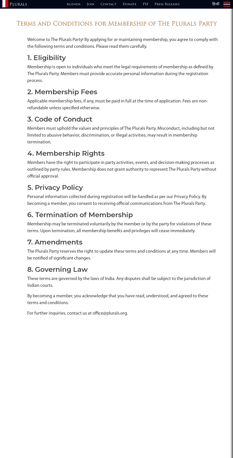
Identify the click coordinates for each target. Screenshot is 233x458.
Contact (108, 4)
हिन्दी (215, 4)
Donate (130, 4)
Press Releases (167, 4)
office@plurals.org (110, 313)
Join (90, 4)
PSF (145, 4)
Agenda (74, 4)
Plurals (18, 5)
